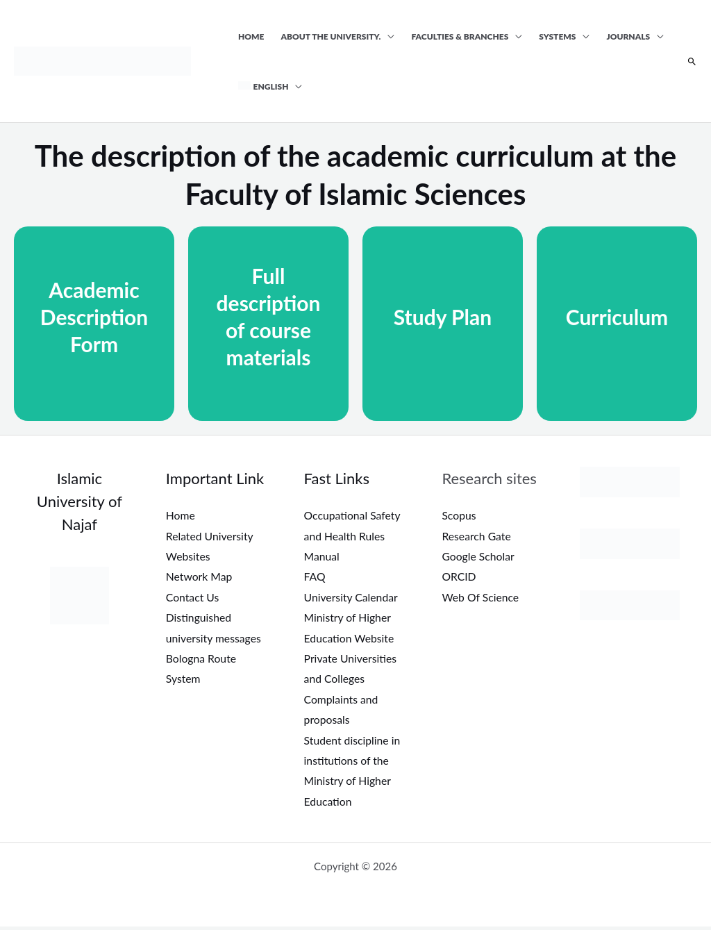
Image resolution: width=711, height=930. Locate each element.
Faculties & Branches (459, 36)
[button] (692, 62)
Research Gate (477, 535)
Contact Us (193, 597)
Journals (628, 36)
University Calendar (352, 597)
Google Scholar (478, 556)
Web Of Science (481, 597)
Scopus (459, 515)
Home (251, 36)
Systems (557, 36)
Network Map (199, 576)
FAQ (315, 576)
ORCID (459, 576)
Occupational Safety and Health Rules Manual (353, 535)
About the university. (331, 36)
